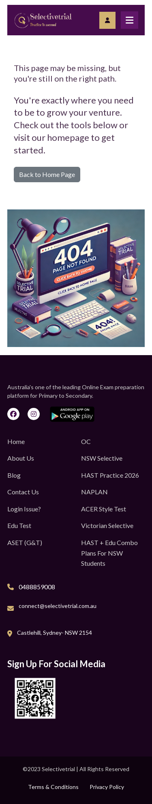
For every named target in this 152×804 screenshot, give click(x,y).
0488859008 (37, 587)
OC (86, 441)
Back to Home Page (47, 174)
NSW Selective (101, 458)
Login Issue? (24, 509)
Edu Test (19, 525)
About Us (20, 458)
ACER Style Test (103, 509)
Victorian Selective (107, 525)
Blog (14, 475)
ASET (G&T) (24, 542)
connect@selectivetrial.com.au (57, 605)
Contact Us (23, 492)
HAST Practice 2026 (110, 475)
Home (16, 441)
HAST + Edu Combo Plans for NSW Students (109, 553)
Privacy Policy (107, 786)
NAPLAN (94, 492)
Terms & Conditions (53, 786)
